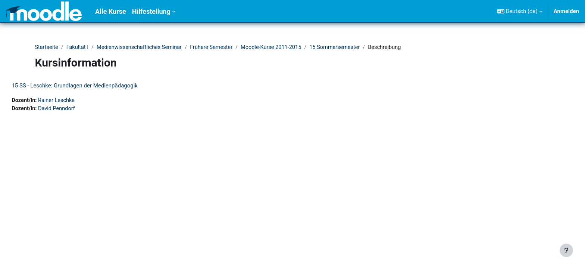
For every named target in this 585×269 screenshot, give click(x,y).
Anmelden (566, 11)
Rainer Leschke (74, 101)
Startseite (47, 47)
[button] (519, 11)
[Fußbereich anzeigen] (566, 250)
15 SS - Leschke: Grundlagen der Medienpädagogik (91, 86)
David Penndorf (75, 109)
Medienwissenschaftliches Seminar (142, 47)
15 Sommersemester (344, 47)
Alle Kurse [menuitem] (110, 11)
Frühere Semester (217, 47)
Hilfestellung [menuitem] (151, 11)
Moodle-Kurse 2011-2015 (278, 47)
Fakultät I (78, 47)
